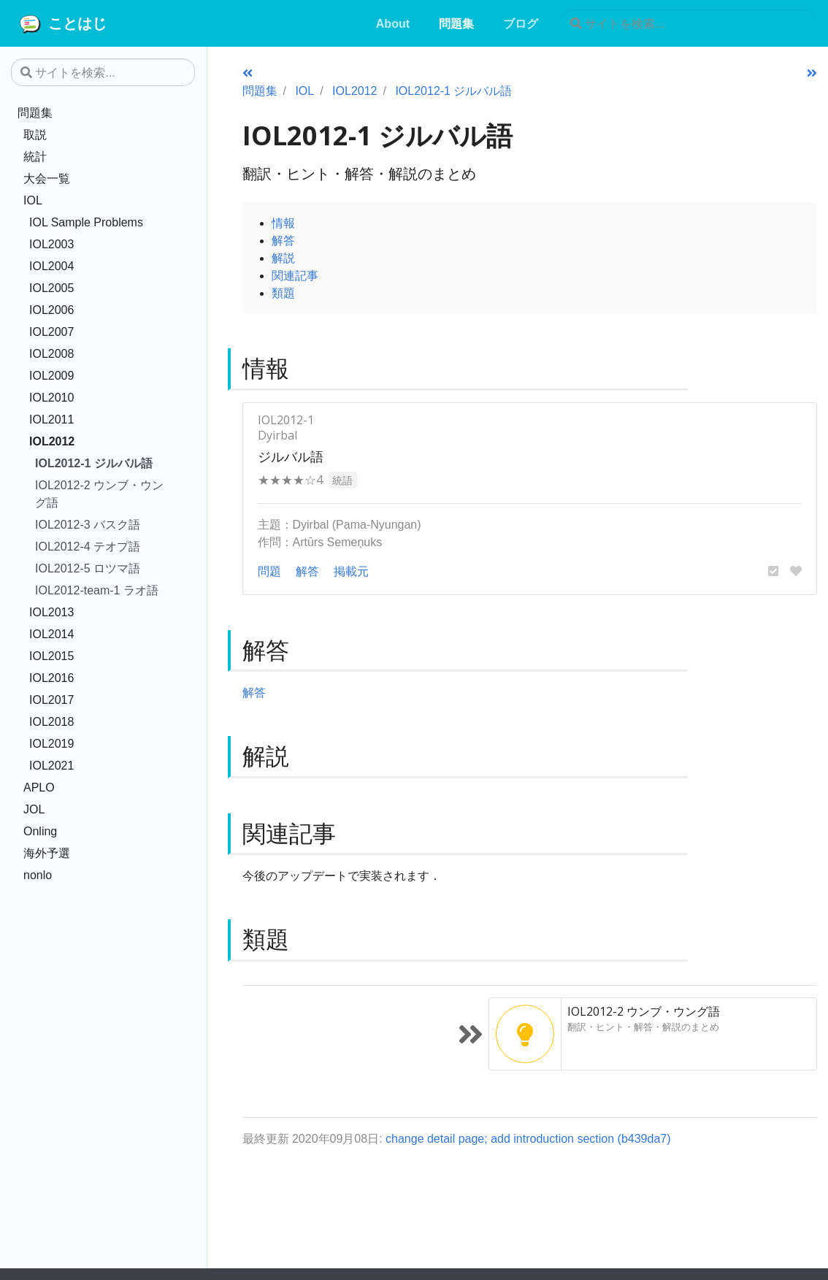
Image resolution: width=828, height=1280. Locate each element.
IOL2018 (51, 721)
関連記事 (295, 275)
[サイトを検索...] (688, 23)
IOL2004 (51, 266)
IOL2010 (51, 397)
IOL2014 (51, 634)
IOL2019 (51, 743)
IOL (32, 200)
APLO (39, 787)
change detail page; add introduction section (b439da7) (528, 1138)
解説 (283, 258)
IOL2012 (51, 441)
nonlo (37, 875)
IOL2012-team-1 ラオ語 (96, 590)
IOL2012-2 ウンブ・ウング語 (99, 493)
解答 (283, 240)
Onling (40, 831)
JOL (34, 809)
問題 (269, 571)
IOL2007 (51, 331)
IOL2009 (51, 375)
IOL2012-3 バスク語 (87, 524)
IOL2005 (51, 288)
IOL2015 (51, 656)
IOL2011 (51, 419)
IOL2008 (51, 353)
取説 (35, 134)
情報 (283, 223)
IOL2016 (51, 677)
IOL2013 (51, 612)
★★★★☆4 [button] (290, 480)
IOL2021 (51, 765)
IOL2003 (51, 244)
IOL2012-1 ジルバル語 (94, 463)
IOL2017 (51, 699)
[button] (773, 571)
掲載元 (351, 571)
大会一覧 (46, 178)
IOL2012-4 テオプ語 (87, 546)
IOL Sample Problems (86, 222)
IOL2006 (51, 309)
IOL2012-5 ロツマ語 (87, 568)
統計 (35, 156)
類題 (283, 293)
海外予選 (46, 853)
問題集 (35, 112)
